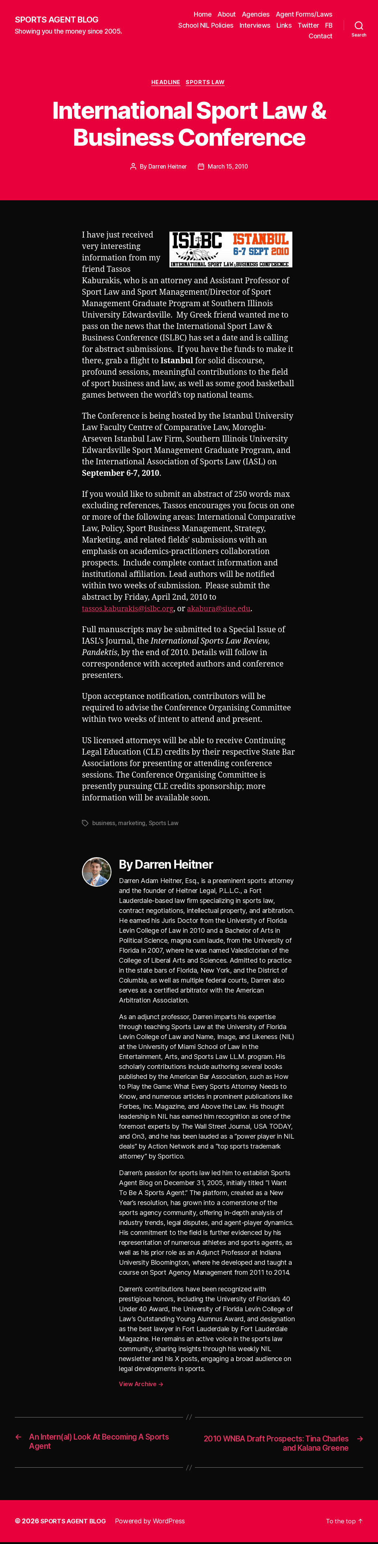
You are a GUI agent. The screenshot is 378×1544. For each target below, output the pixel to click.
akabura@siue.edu (229, 610)
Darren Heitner (166, 167)
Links (284, 25)
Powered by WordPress (154, 1523)
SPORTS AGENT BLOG (59, 19)
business (104, 824)
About (226, 14)
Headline (165, 83)
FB (329, 25)
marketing (133, 824)
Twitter (308, 25)
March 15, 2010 (228, 167)
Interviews (255, 25)
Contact (321, 36)
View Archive (141, 1385)
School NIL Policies (206, 25)
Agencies (256, 14)
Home (203, 14)
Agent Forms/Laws (304, 14)
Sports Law (207, 83)
